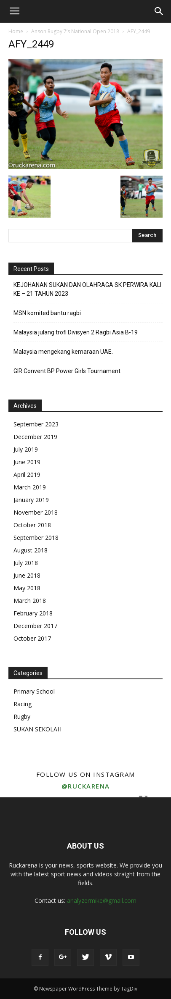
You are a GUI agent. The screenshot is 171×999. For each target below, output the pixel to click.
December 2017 (35, 626)
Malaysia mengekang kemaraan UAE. (63, 351)
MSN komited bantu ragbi (47, 313)
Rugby (21, 716)
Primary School (34, 691)
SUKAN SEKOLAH (37, 729)
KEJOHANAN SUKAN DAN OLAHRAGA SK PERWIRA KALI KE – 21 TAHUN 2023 (87, 289)
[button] (159, 11)
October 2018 (32, 525)
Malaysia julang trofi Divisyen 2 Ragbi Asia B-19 (75, 332)
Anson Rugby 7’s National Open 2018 (75, 31)
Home (15, 31)
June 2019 (26, 462)
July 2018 (25, 563)
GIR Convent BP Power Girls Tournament (66, 371)
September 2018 (36, 538)
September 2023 (36, 424)
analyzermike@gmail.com (101, 900)
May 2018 (26, 588)
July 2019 (25, 449)
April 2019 (26, 474)
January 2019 (31, 500)
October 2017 (32, 638)
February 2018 (33, 613)
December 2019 (35, 437)
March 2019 (29, 487)
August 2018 (30, 550)
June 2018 (26, 575)
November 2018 (35, 512)
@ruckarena (85, 786)
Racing (22, 704)
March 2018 (29, 601)
